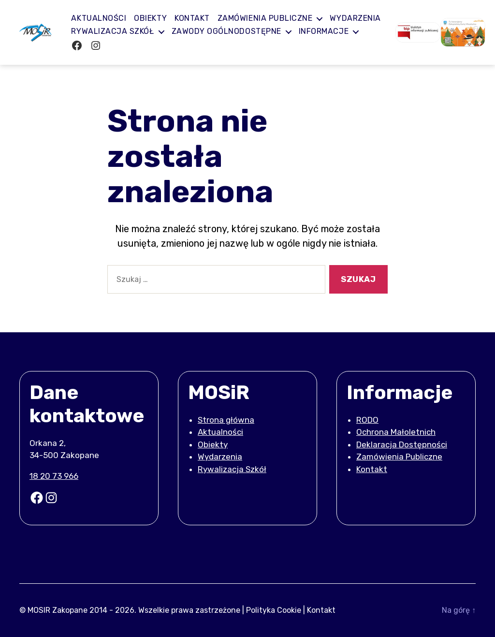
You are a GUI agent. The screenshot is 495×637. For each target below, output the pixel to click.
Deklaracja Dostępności (401, 444)
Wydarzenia (102, 31)
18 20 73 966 (53, 476)
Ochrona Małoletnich (396, 432)
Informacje (102, 45)
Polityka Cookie (273, 610)
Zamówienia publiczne (270, 18)
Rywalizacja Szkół (176, 31)
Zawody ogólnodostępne (290, 31)
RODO (367, 420)
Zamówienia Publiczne (399, 456)
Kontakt (198, 18)
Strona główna (226, 420)
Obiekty (156, 18)
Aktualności (104, 18)
